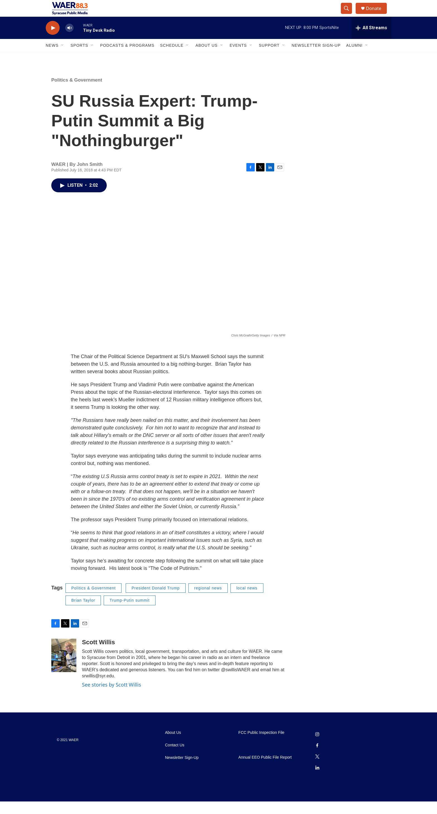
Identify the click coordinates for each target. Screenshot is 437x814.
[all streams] (371, 40)
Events (238, 58)
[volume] (69, 40)
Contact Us (174, 758)
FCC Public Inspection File (261, 745)
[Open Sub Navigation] (62, 58)
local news (246, 600)
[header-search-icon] (349, 14)
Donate (377, 15)
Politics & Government (76, 92)
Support (269, 58)
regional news (208, 600)
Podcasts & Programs (127, 58)
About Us (206, 58)
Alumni (354, 58)
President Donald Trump (156, 600)
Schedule (171, 58)
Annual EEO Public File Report (265, 770)
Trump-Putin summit (130, 613)
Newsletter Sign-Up (316, 58)
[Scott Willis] (63, 668)
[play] (52, 40)
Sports (79, 58)
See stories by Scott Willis (111, 697)
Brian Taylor (83, 613)
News (52, 58)
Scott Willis (98, 654)
